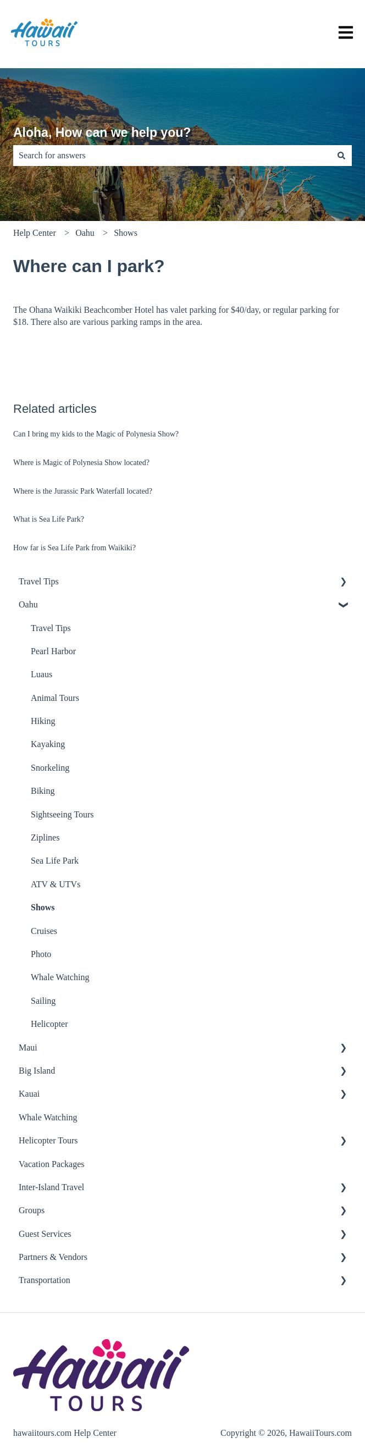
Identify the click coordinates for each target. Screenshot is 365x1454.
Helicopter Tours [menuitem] (48, 1140)
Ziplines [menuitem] (45, 837)
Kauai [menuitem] (29, 1093)
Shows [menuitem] (43, 907)
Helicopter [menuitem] (49, 1024)
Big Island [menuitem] (37, 1070)
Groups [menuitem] (32, 1210)
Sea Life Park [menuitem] (55, 860)
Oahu (85, 232)
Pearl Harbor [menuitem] (53, 651)
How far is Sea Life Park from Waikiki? (74, 548)
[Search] (341, 155)
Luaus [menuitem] (41, 674)
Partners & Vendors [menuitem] (53, 1257)
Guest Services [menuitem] (45, 1234)
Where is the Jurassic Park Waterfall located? (82, 491)
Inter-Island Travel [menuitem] (51, 1187)
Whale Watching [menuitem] (60, 977)
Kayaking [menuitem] (48, 744)
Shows (125, 232)
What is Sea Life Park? (48, 519)
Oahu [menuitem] (28, 604)
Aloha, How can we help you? (102, 132)
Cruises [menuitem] (44, 931)
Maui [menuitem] (28, 1047)
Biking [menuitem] (43, 790)
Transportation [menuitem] (44, 1280)
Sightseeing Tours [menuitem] (62, 814)
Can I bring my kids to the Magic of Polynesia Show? (96, 434)
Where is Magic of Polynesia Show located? (81, 462)
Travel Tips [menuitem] (39, 581)
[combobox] (172, 155)
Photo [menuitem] (41, 954)
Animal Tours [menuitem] (55, 698)
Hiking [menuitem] (43, 721)
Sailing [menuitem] (43, 1000)
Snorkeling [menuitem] (50, 767)
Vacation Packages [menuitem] (52, 1164)
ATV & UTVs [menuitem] (55, 884)
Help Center (34, 232)
